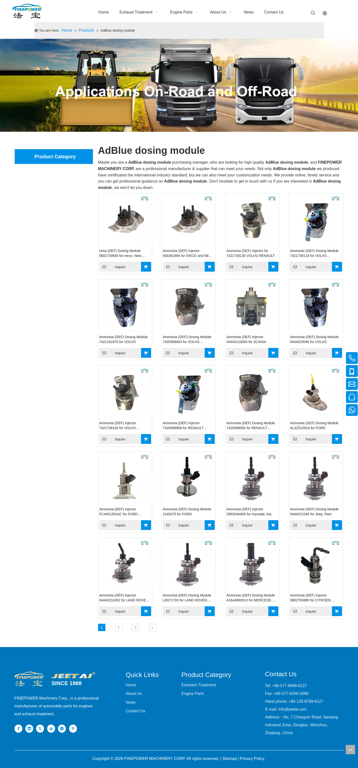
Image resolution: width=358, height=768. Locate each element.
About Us (134, 693)
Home (131, 685)
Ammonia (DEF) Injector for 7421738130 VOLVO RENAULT (251, 253)
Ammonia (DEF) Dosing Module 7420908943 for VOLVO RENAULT (187, 339)
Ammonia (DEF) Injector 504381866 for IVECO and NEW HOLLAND (188, 253)
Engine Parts (192, 693)
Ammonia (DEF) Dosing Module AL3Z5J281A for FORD (314, 425)
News (131, 702)
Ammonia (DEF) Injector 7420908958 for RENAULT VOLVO (183, 425)
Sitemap (229, 758)
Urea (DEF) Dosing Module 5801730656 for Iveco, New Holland (120, 253)
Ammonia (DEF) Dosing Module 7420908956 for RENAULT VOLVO (251, 425)
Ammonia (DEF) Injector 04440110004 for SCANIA (246, 339)
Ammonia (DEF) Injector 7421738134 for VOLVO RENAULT (117, 425)
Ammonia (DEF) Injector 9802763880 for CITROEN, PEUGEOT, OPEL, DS (311, 598)
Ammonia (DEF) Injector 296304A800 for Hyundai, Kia (249, 511)
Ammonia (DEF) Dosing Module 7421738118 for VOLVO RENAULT (314, 253)
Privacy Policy (252, 758)
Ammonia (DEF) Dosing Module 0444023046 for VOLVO (314, 339)
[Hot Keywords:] (313, 13)
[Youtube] (51, 729)
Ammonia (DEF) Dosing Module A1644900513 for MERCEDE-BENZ (251, 598)
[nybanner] (179, 85)
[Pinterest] (73, 729)
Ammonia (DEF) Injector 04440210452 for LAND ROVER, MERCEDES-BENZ (124, 598)
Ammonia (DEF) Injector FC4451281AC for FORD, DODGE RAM (119, 511)
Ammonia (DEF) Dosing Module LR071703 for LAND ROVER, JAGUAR (187, 598)
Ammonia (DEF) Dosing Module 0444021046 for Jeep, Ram (314, 511)
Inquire (112, 267)
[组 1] (73, 675)
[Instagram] (62, 729)
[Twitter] (40, 729)
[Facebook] (18, 729)
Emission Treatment (198, 685)
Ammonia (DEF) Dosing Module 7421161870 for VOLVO (123, 339)
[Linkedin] (29, 729)
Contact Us (135, 711)
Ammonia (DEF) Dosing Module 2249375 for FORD (187, 511)
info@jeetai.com (292, 709)
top (350, 749)
